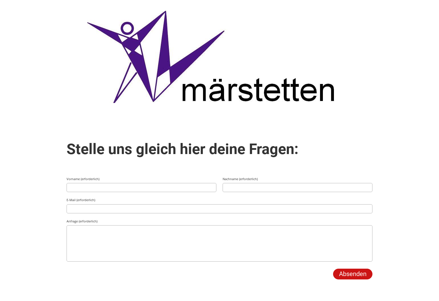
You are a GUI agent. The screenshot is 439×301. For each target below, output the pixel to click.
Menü (419, 10)
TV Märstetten (32, 11)
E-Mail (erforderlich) (81, 200)
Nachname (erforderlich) (240, 179)
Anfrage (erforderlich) (82, 221)
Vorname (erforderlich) (83, 179)
